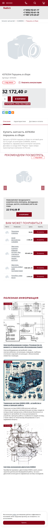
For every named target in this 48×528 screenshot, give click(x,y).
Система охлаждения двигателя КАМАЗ (20, 467)
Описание (7, 121)
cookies (14, 514)
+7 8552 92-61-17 (31, 10)
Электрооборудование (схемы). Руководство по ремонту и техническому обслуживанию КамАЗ (23, 346)
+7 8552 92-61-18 (31, 12)
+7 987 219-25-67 (31, 15)
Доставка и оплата (36, 121)
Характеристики (20, 121)
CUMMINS (20, 21)
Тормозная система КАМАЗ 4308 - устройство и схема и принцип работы (22, 404)
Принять (24, 522)
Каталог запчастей (8, 21)
